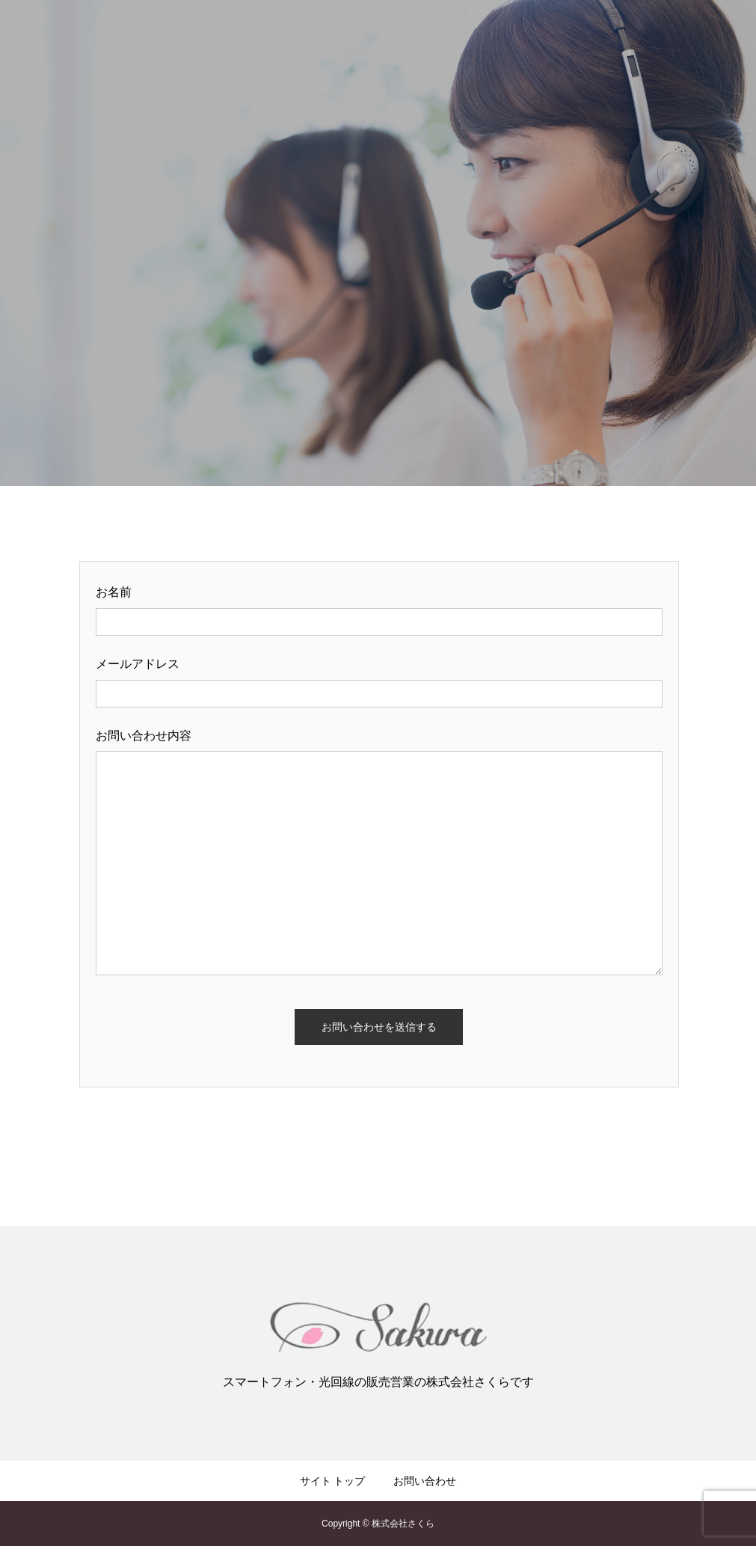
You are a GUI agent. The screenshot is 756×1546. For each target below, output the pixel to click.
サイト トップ (333, 1481)
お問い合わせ (424, 1481)
